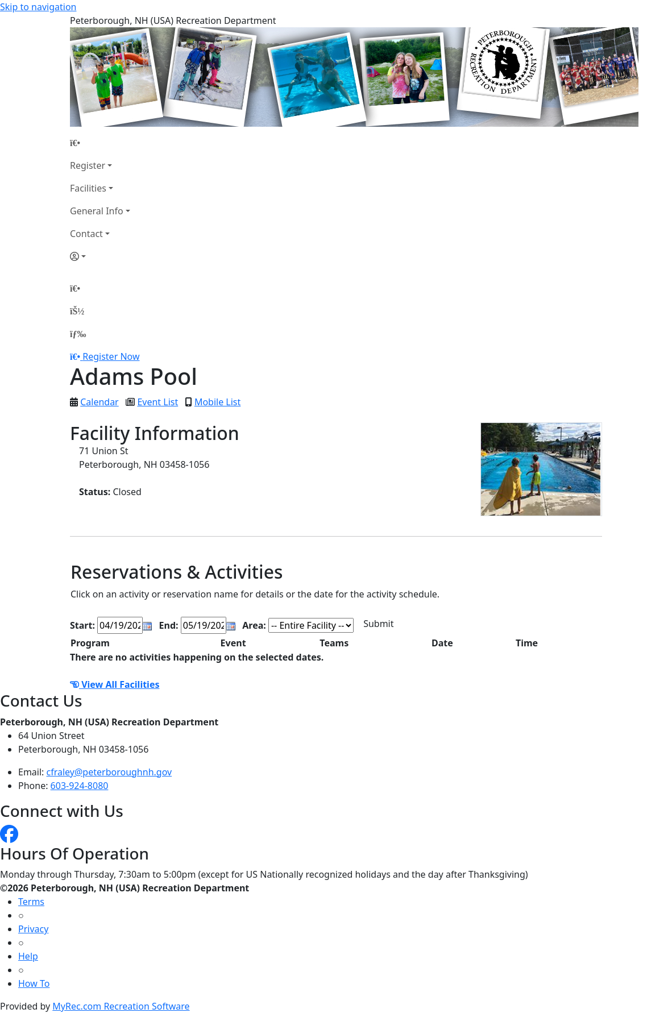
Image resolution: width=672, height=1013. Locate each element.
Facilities (88, 188)
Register (87, 165)
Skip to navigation (38, 7)
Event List (157, 402)
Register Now (110, 356)
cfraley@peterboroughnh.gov (109, 772)
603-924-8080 (80, 785)
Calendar (99, 402)
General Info (96, 211)
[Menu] (78, 333)
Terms (31, 901)
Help (28, 956)
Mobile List (217, 402)
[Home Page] (100, 142)
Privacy (33, 929)
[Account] (100, 256)
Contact (86, 233)
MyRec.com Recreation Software (120, 1006)
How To (33, 983)
